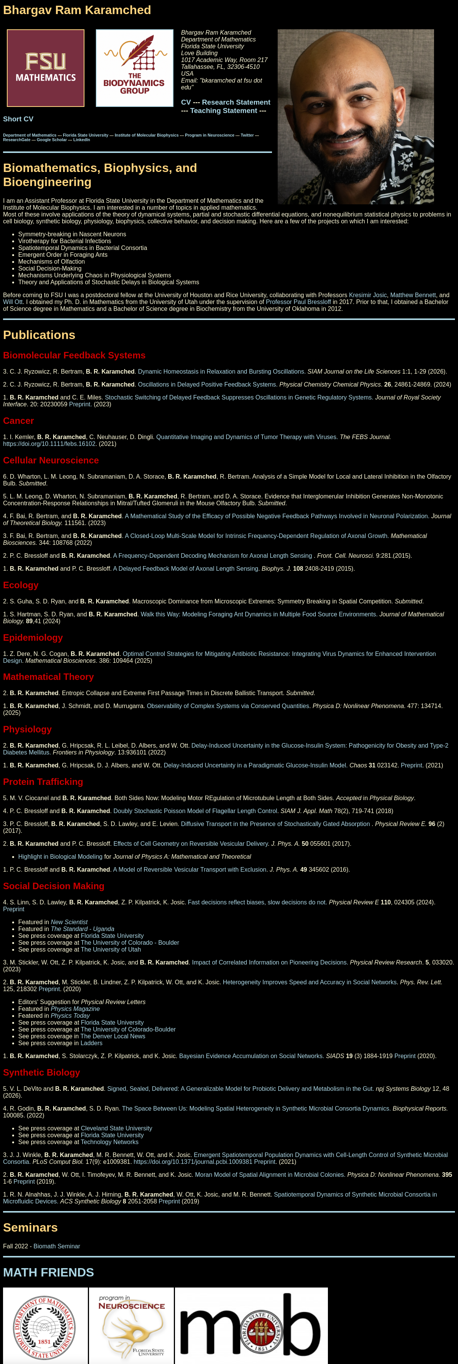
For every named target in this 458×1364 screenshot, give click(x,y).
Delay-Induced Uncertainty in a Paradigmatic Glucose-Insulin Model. (256, 765)
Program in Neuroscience (210, 135)
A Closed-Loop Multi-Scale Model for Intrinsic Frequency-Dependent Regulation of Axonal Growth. (257, 536)
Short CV (18, 119)
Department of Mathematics (30, 135)
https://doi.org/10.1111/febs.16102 (49, 444)
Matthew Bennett (413, 295)
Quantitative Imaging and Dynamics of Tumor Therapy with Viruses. (247, 437)
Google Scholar (52, 139)
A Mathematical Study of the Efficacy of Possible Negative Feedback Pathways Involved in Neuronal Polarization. (277, 516)
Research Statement (236, 102)
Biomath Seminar (56, 1246)
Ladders (92, 1043)
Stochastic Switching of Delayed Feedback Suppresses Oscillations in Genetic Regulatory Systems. (239, 397)
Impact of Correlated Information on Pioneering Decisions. (270, 962)
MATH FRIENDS (48, 1272)
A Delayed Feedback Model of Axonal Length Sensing (185, 568)
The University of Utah (111, 949)
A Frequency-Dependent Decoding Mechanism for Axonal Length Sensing (213, 555)
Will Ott (13, 302)
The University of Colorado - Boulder (130, 942)
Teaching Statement (223, 111)
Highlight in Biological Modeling (60, 856)
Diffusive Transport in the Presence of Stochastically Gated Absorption (276, 824)
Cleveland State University (117, 1128)
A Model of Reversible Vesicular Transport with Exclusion (189, 869)
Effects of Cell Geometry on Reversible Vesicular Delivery (190, 843)
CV (186, 102)
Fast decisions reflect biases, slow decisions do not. (257, 902)
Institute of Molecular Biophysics (147, 135)
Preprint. (80, 404)
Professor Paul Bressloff (298, 302)
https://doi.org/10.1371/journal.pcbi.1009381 (193, 1162)
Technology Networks (109, 1142)
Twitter (248, 135)
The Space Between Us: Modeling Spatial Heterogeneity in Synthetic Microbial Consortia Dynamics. (256, 1108)
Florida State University (86, 135)
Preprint (411, 765)
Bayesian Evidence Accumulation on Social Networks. (251, 1056)
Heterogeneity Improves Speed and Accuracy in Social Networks (310, 982)
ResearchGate (17, 139)
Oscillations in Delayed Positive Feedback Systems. (208, 384)
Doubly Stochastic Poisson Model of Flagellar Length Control (195, 811)
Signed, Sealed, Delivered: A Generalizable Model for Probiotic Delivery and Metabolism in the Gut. (240, 1088)
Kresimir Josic (368, 295)
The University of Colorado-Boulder (128, 1029)
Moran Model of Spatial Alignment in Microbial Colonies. (270, 1174)
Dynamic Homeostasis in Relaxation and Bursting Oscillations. (221, 371)
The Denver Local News (112, 1036)
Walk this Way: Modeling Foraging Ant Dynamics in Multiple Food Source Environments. (259, 614)
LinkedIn (81, 139)
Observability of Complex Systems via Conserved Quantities (228, 706)
